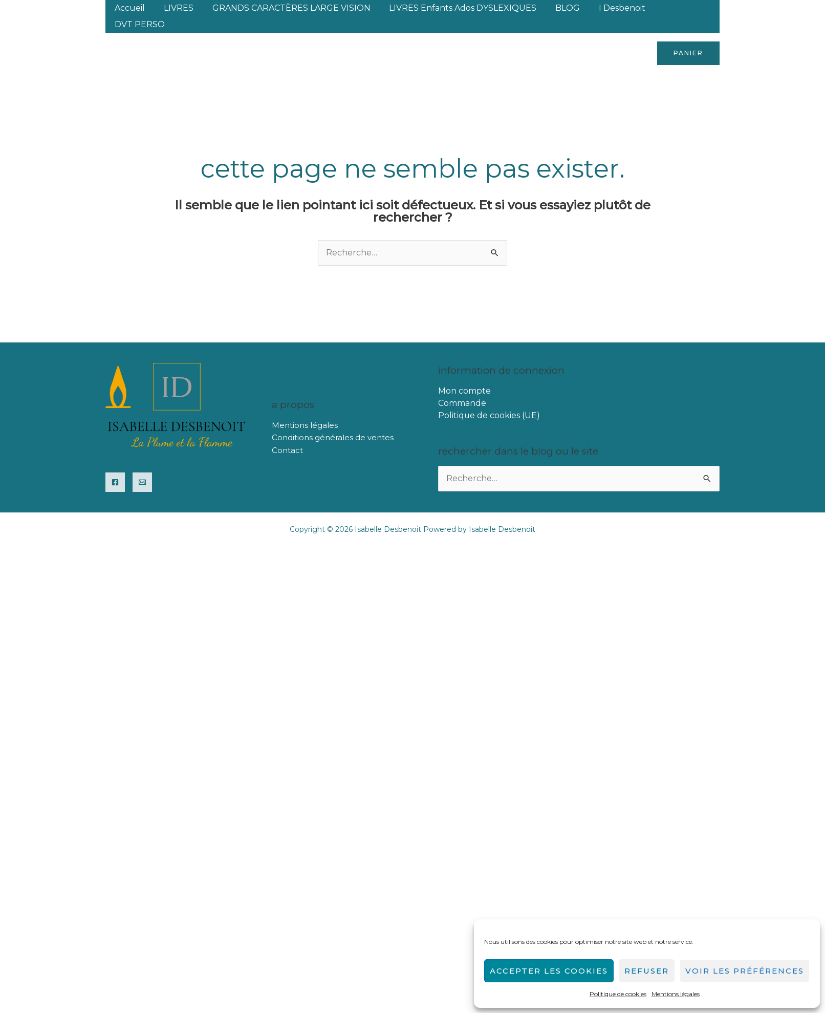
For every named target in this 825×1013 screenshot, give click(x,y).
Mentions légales (676, 994)
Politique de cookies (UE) (489, 399)
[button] (688, 37)
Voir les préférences (744, 971)
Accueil (135, 8)
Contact (287, 434)
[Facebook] (115, 466)
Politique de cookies (618, 994)
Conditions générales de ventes (333, 421)
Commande (462, 387)
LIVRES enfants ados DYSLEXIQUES (461, 8)
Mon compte (464, 374)
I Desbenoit (615, 8)
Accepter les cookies (549, 971)
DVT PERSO (680, 8)
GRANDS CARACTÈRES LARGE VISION (292, 8)
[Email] (142, 466)
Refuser (646, 971)
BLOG (563, 8)
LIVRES (182, 8)
